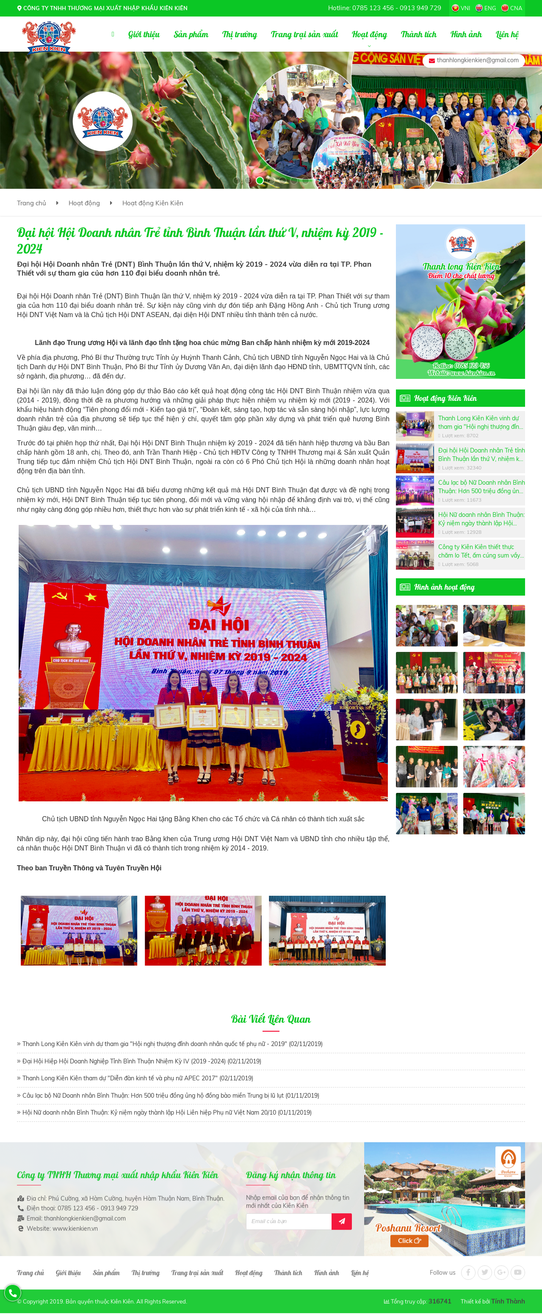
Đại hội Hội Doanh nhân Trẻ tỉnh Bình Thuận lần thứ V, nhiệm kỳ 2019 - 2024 (481, 455)
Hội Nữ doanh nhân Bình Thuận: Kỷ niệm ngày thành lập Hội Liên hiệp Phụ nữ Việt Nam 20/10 (481, 519)
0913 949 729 (420, 8)
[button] (237, 181)
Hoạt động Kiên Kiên (152, 203)
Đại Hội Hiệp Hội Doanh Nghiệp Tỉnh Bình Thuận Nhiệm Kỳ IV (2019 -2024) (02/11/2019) (141, 1061)
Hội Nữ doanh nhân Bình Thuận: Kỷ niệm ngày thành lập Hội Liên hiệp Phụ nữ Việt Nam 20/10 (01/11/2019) (167, 1112)
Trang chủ (31, 203)
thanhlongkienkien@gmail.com (478, 60)
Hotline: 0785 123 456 (361, 8)
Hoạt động (84, 203)
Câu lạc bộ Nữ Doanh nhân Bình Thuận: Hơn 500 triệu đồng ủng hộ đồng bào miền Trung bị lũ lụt (481, 487)
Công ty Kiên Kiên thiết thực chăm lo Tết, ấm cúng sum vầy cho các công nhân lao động (479, 551)
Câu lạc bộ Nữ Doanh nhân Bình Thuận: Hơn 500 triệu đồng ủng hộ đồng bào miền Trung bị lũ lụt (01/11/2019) (170, 1095)
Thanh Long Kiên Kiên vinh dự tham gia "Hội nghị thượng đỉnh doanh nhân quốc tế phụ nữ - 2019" (480, 422)
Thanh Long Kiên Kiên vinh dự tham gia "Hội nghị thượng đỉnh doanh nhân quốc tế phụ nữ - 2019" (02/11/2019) (172, 1044)
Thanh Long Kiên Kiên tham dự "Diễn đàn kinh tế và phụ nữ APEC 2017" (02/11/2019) (137, 1078)
